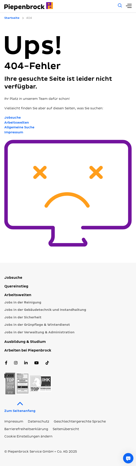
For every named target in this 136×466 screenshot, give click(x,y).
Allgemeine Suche (19, 127)
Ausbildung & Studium (25, 342)
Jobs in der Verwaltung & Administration (39, 332)
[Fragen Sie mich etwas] (128, 458)
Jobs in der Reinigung (22, 302)
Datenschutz (38, 421)
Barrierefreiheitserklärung (26, 429)
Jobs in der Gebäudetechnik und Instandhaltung (45, 310)
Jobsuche (12, 118)
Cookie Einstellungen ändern (28, 436)
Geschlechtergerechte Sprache (80, 421)
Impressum (13, 132)
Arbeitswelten (16, 123)
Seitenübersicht (66, 429)
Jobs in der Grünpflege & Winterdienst (37, 325)
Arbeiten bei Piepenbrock (27, 350)
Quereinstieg (16, 286)
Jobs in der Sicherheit (22, 317)
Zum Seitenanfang (19, 406)
